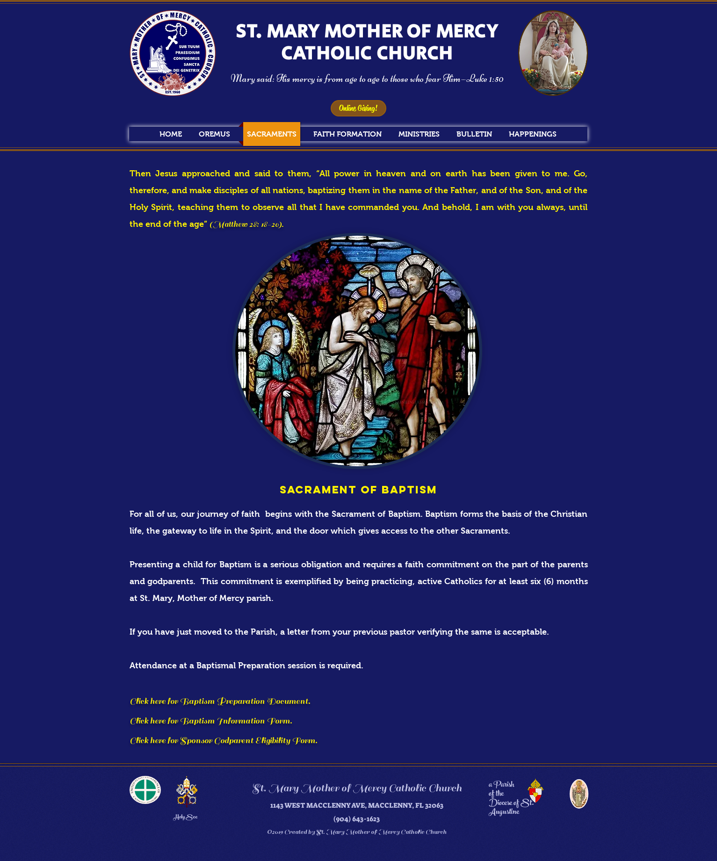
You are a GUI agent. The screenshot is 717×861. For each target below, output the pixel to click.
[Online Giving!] (358, 108)
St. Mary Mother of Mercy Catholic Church (357, 788)
